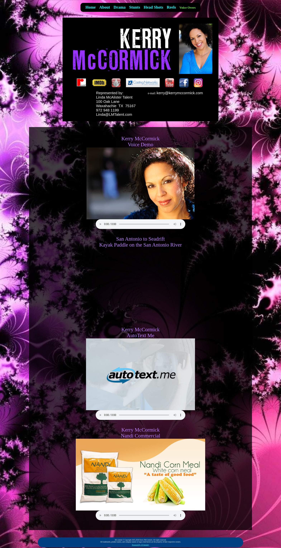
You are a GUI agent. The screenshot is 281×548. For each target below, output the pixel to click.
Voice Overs (188, 7)
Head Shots (153, 7)
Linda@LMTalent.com (114, 114)
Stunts (134, 7)
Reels (171, 7)
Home (90, 7)
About (104, 7)
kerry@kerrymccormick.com (180, 93)
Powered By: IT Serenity (140, 545)
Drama (120, 7)
